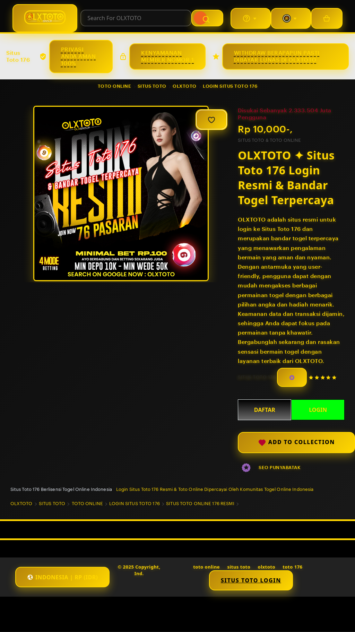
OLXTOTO (185, 86)
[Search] (208, 18)
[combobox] (135, 18)
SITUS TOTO (152, 86)
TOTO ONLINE (114, 86)
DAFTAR (264, 410)
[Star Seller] (292, 377)
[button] (63, 577)
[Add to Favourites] (211, 119)
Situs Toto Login (251, 581)
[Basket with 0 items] (327, 18)
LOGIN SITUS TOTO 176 (230, 86)
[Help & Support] (250, 18)
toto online (206, 567)
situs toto (239, 567)
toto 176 (293, 567)
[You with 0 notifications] (290, 18)
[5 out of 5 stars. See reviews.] (323, 377)
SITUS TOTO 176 (257, 377)
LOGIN (318, 410)
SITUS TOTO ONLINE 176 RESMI (200, 504)
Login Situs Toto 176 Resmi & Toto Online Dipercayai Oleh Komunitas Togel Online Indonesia (215, 489)
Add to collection (296, 443)
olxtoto (267, 567)
